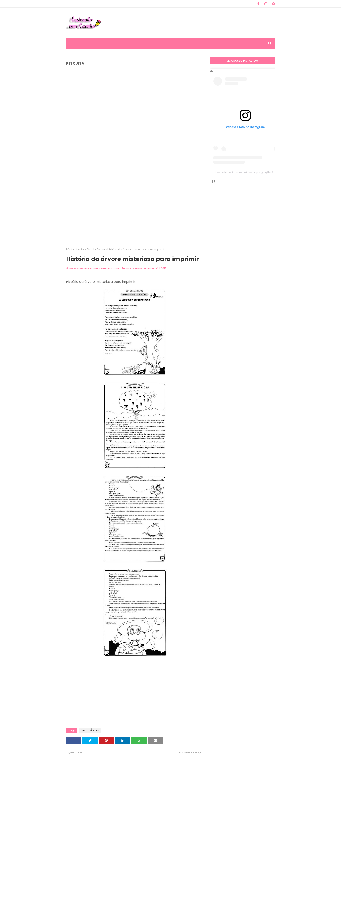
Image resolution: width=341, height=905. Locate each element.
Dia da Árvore (96, 249)
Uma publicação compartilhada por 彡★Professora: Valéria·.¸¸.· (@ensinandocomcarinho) (273, 172)
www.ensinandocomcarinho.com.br (94, 268)
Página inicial (75, 249)
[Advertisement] (196, 23)
